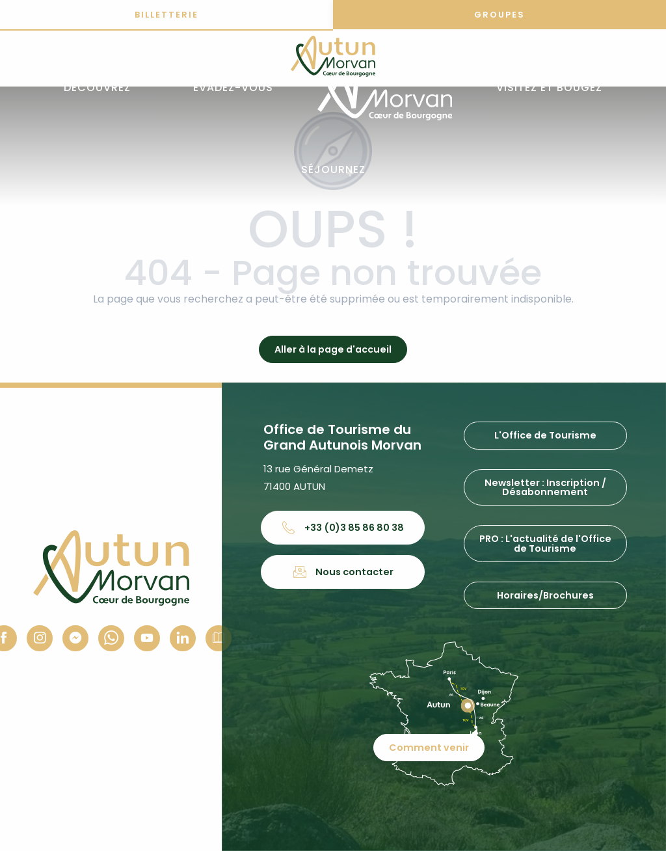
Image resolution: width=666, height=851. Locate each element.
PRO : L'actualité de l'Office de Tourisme (545, 543)
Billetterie (166, 14)
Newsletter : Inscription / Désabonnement (545, 487)
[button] (97, 88)
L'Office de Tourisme (545, 435)
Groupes (499, 14)
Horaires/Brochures (545, 595)
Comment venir (429, 747)
